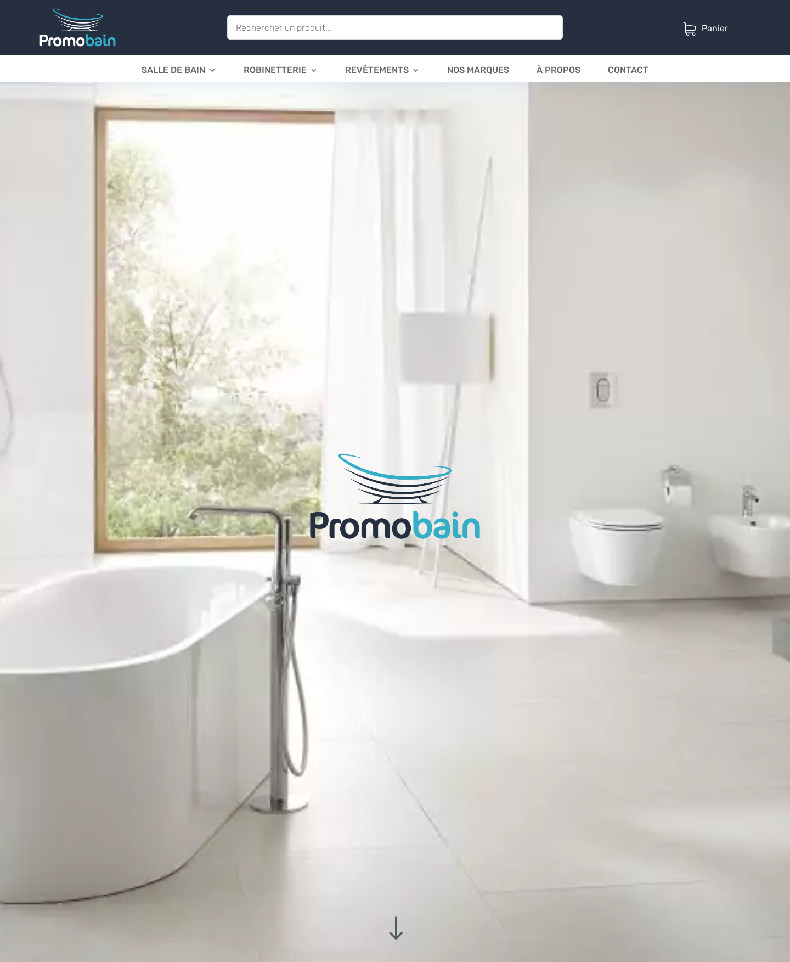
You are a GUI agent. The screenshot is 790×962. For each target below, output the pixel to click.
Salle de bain (173, 70)
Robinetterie (275, 70)
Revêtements (377, 70)
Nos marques (478, 70)
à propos (558, 70)
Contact (628, 70)
